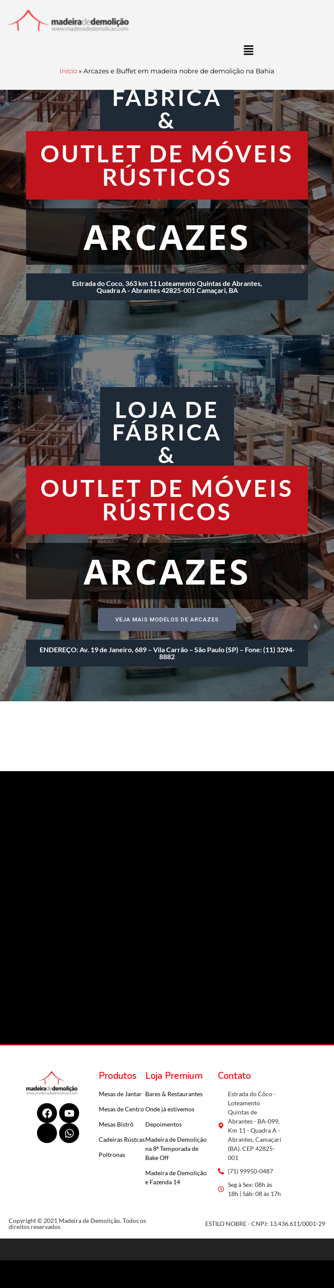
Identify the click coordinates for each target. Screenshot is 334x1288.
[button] (248, 50)
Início (68, 71)
